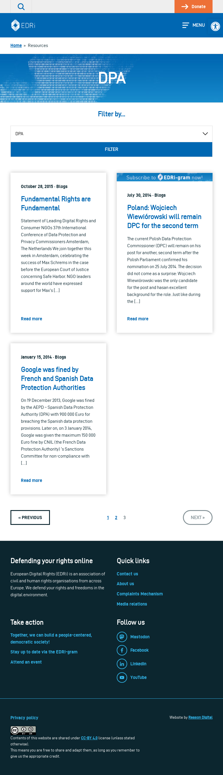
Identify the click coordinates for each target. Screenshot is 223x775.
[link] (215, 26)
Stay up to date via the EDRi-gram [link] (44, 651)
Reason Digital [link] (200, 717)
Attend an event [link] (26, 662)
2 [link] (116, 517)
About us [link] (125, 583)
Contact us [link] (127, 573)
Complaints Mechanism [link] (140, 593)
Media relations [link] (132, 603)
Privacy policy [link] (24, 717)
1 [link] (108, 517)
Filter (111, 149)
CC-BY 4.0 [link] (89, 738)
